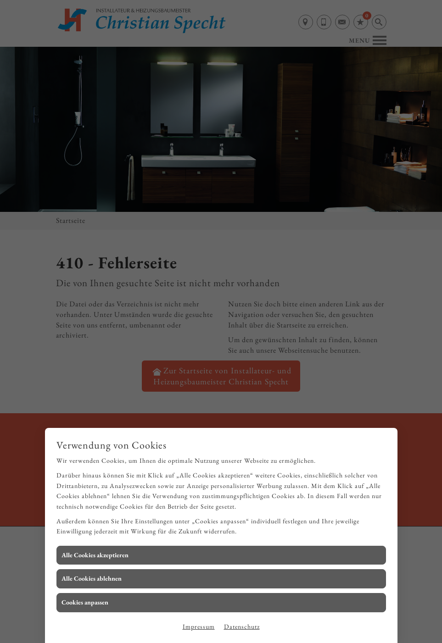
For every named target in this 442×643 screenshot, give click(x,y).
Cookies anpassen (85, 602)
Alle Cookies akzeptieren (95, 555)
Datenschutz (242, 626)
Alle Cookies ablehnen (92, 578)
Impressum (199, 626)
